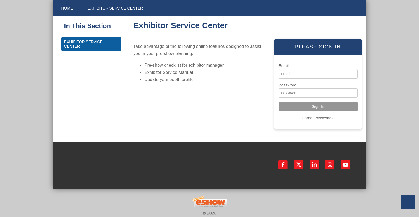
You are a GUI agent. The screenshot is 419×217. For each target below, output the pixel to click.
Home (67, 8)
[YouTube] (345, 164)
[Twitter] (299, 164)
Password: (288, 85)
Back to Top (408, 202)
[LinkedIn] (314, 164)
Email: (284, 65)
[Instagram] (330, 164)
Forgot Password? (318, 118)
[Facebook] (283, 164)
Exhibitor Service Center (115, 8)
